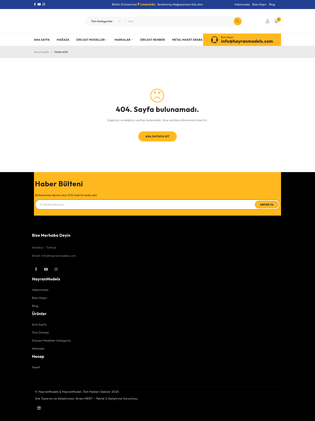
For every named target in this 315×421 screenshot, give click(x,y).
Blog (272, 4)
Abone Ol (267, 204)
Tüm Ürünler (40, 332)
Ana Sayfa (41, 52)
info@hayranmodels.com (247, 41)
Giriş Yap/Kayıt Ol (267, 21)
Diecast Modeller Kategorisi (51, 340)
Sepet (36, 367)
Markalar (38, 348)
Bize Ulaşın (260, 4)
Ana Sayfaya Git (157, 136)
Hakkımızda (242, 4)
